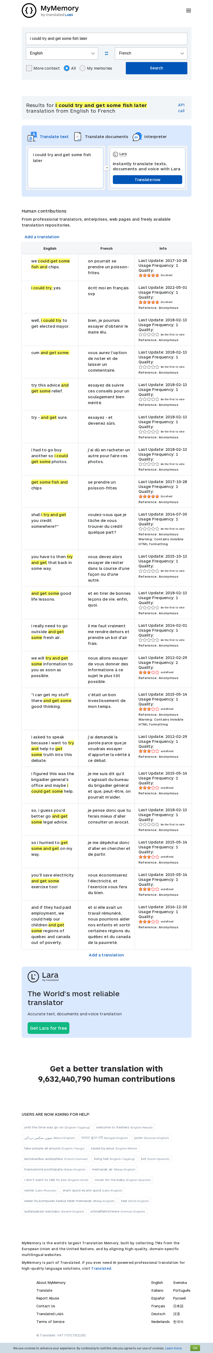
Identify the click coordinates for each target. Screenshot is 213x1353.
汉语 (176, 1314)
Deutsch (158, 1314)
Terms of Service (50, 1322)
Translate (44, 1290)
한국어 (178, 1322)
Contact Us (45, 1306)
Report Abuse (47, 1298)
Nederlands (160, 1322)
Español (157, 1298)
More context (43, 68)
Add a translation (42, 236)
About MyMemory (50, 1282)
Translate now (147, 179)
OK (195, 1348)
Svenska (180, 1282)
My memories (96, 68)
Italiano (157, 1290)
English (157, 1282)
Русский (179, 1298)
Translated (50, 1314)
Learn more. (173, 1348)
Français (158, 1306)
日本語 (178, 1306)
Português (182, 1290)
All (70, 68)
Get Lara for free (48, 1028)
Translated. (101, 1268)
